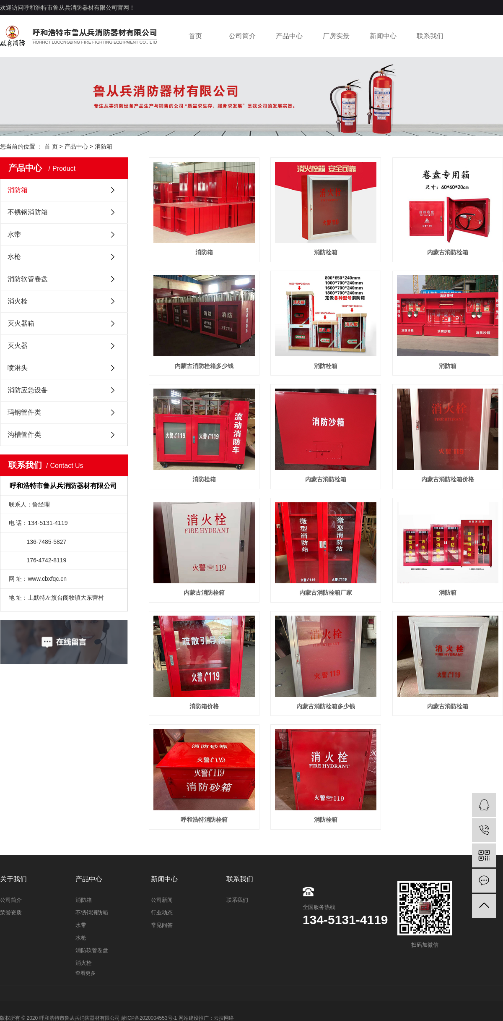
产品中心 (289, 35)
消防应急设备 (28, 390)
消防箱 (103, 146)
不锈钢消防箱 (28, 212)
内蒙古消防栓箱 (447, 252)
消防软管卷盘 (28, 278)
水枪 (14, 256)
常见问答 (162, 925)
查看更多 (85, 973)
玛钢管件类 (24, 412)
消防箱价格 (204, 706)
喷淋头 (18, 367)
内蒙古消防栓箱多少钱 (204, 366)
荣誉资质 (11, 912)
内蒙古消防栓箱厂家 (325, 592)
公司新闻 (162, 900)
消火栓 (18, 301)
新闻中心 (383, 35)
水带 (14, 234)
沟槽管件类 (24, 434)
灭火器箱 (21, 323)
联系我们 (430, 35)
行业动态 (162, 912)
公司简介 (242, 35)
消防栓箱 (325, 252)
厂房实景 (336, 35)
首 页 (51, 146)
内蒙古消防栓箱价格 (447, 479)
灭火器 (18, 345)
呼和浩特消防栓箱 (204, 819)
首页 (195, 35)
